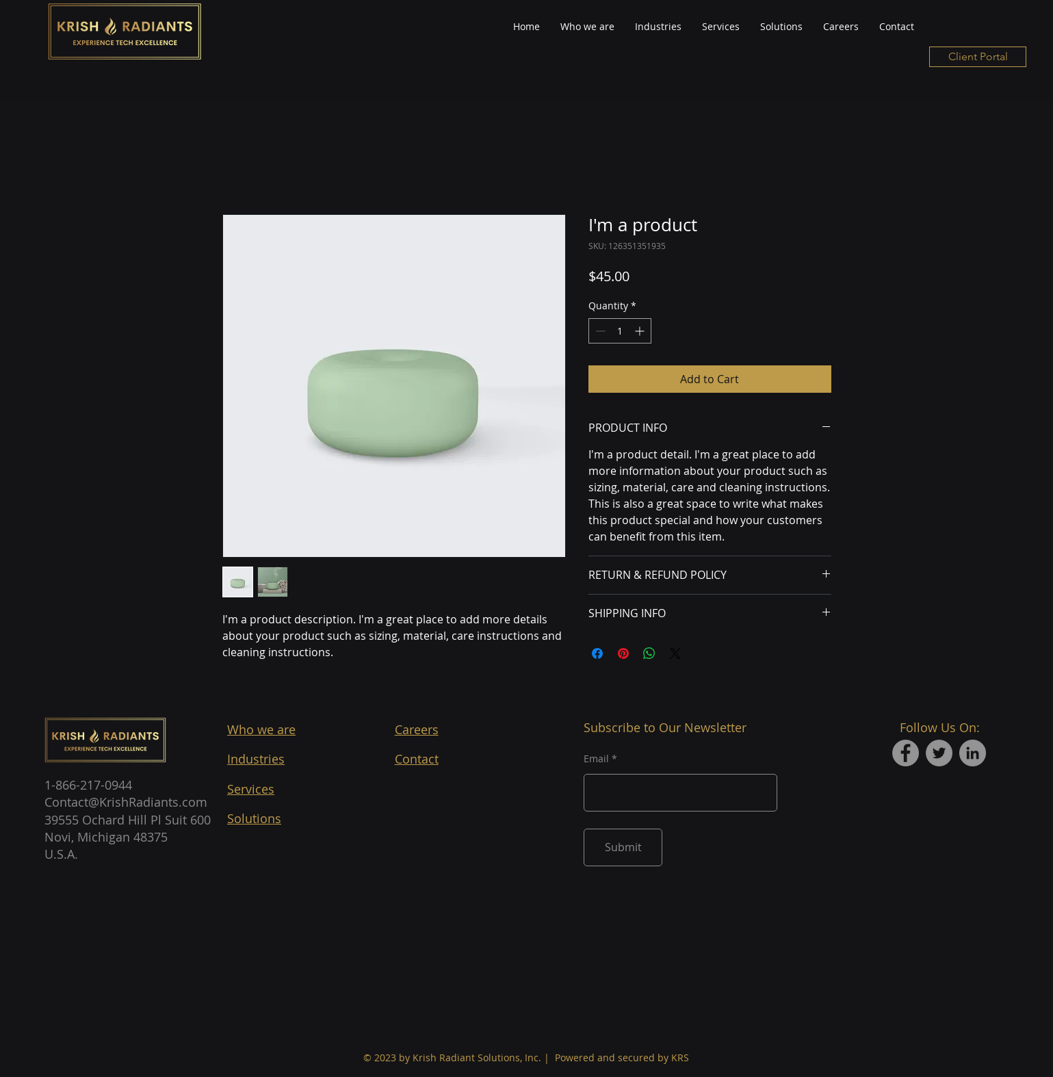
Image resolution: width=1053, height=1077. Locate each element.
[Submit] (623, 847)
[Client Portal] (977, 57)
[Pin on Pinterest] (623, 653)
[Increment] (640, 331)
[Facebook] (905, 753)
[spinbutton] (620, 331)
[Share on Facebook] (597, 653)
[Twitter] (939, 753)
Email (596, 759)
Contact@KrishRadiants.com (125, 802)
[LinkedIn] (972, 753)
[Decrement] (599, 331)
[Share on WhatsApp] (649, 653)
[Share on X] (675, 653)
